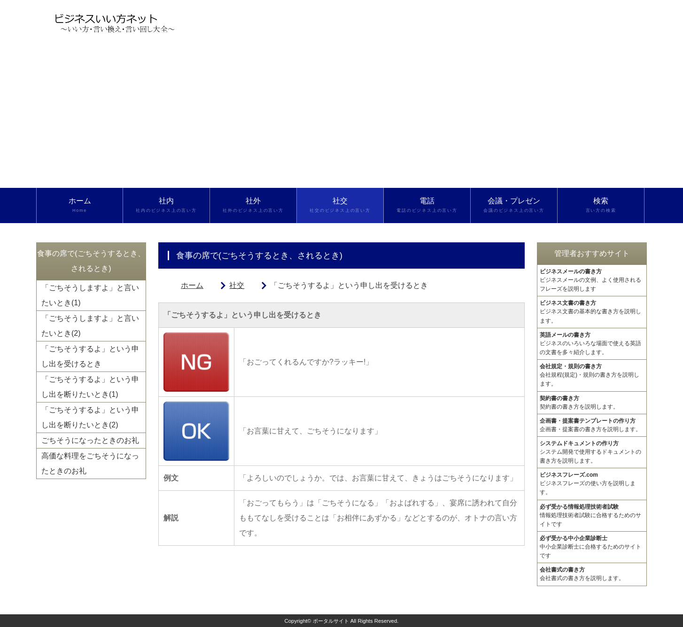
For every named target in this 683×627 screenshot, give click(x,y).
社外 (253, 205)
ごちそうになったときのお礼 (90, 440)
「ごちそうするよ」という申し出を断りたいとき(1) (90, 386)
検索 (601, 205)
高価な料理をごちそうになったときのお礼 (90, 463)
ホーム (80, 205)
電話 (427, 205)
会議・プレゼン (514, 205)
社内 (166, 205)
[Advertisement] (341, 117)
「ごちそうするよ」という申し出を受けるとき (90, 356)
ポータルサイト (331, 621)
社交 (340, 205)
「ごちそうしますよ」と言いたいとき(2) (90, 325)
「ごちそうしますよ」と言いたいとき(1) (90, 295)
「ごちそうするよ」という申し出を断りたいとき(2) (90, 417)
